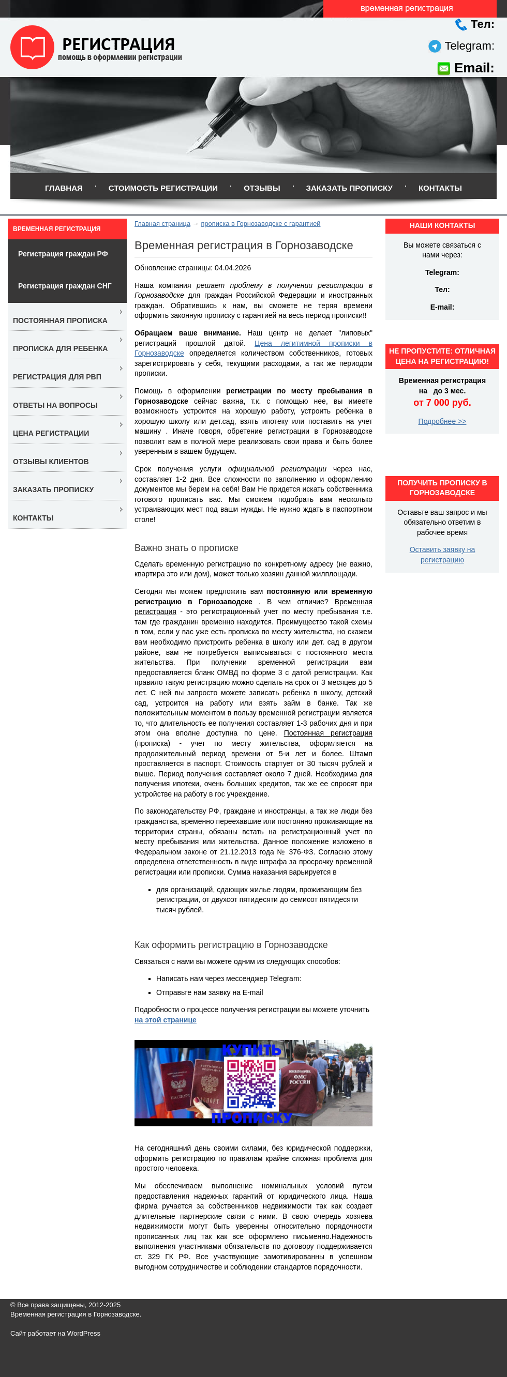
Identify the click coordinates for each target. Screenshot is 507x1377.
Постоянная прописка (60, 320)
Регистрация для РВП (57, 377)
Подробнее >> (443, 421)
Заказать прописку (349, 187)
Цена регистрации (51, 433)
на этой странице (166, 1020)
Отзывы (262, 187)
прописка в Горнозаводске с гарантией (260, 223)
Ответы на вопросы (55, 405)
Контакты (440, 187)
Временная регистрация (56, 229)
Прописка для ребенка (60, 348)
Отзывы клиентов (51, 461)
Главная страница (162, 223)
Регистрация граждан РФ (63, 254)
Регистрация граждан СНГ (65, 286)
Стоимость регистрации (163, 187)
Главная (64, 187)
